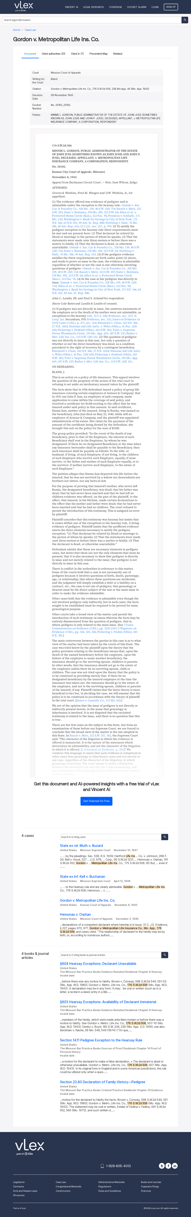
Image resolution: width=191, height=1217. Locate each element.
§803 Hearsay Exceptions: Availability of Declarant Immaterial (108, 1002)
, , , (95, 221)
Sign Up (171, 6)
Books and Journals (151, 1182)
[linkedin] (175, 1166)
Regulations (104, 1186)
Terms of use (19, 1208)
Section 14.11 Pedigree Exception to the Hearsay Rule (101, 1040)
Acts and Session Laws (25, 1191)
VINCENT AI (71, 7)
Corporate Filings (150, 1186)
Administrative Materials (111, 1182)
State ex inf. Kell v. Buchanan (82, 877)
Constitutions (63, 1191)
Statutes (146, 1191)
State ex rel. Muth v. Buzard (81, 846)
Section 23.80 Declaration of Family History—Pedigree (102, 1082)
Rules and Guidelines (109, 1191)
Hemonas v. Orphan (75, 915)
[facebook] (168, 1166)
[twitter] (162, 1166)
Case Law (61, 1182)
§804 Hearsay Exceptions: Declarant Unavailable (98, 964)
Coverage (115, 7)
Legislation (19, 1182)
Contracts (18, 1186)
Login (155, 7)
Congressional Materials (68, 1186)
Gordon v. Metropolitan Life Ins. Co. (87, 900)
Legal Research (93, 7)
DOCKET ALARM (136, 7)
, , (96, 207)
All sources (18, 1195)
